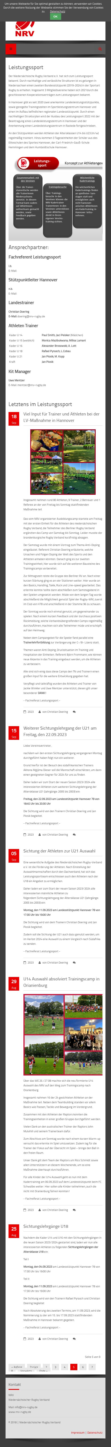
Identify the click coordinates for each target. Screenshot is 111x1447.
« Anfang (16, 1367)
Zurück (34, 1367)
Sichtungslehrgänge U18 (45, 1226)
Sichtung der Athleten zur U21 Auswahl (59, 851)
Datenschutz (94, 1432)
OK (55, 16)
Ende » (43, 1371)
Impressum (78, 1432)
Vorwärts (26, 1371)
